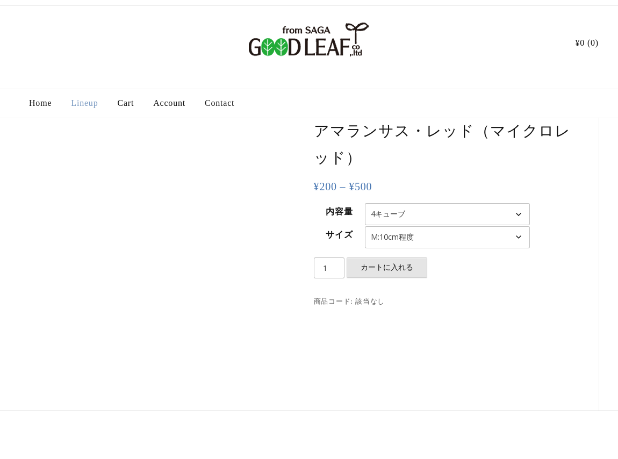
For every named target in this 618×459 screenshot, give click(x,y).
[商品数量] (329, 268)
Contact (219, 102)
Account (169, 102)
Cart (125, 102)
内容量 (339, 211)
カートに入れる (387, 267)
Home (40, 102)
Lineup (84, 102)
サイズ (339, 234)
